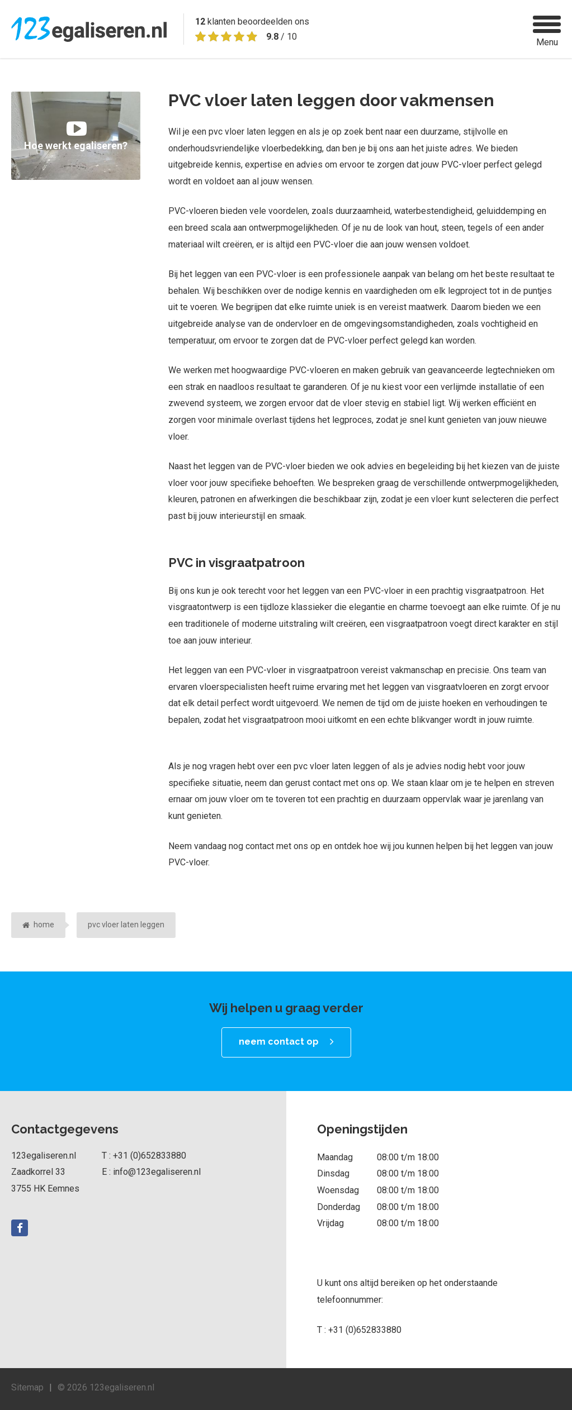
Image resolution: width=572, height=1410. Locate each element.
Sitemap (27, 1387)
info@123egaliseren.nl (157, 1171)
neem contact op (279, 1041)
